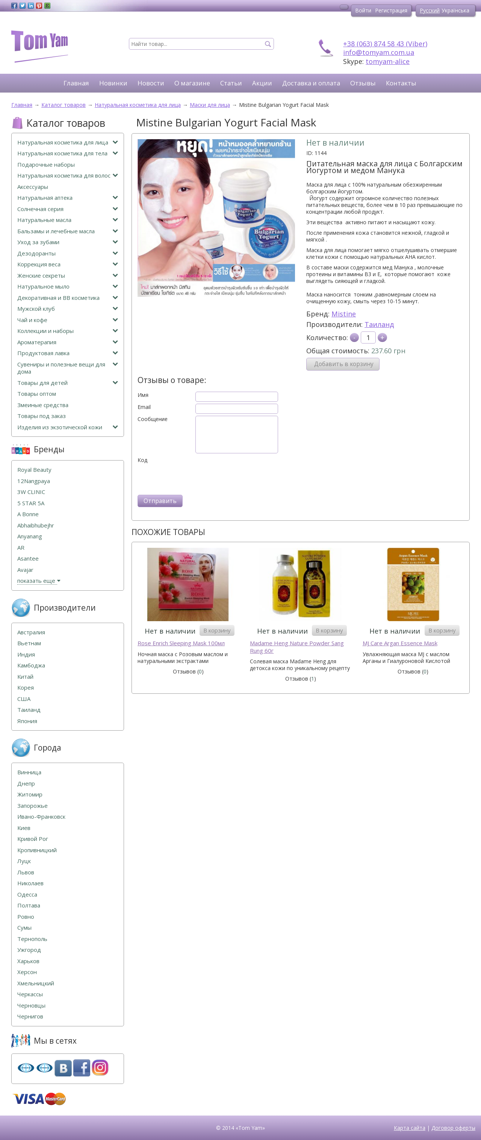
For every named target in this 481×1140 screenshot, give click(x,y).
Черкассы (30, 994)
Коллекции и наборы (67, 330)
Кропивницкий (37, 850)
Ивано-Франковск (41, 816)
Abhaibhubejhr (35, 525)
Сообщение (153, 419)
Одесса (27, 894)
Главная (76, 83)
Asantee (28, 558)
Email (144, 407)
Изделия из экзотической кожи (67, 427)
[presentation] (195, 478)
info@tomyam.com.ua (378, 52)
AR (20, 547)
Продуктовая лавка (67, 353)
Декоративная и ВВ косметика (67, 297)
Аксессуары (32, 186)
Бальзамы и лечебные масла (67, 231)
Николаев (30, 883)
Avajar (25, 569)
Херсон (27, 972)
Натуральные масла (67, 219)
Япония (27, 721)
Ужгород (29, 949)
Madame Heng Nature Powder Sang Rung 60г (297, 647)
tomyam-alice (388, 61)
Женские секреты (67, 275)
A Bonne (28, 514)
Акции (262, 83)
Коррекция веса (67, 264)
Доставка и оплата (311, 83)
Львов (25, 872)
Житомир (29, 794)
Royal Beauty (34, 469)
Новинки (113, 83)
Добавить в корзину (344, 364)
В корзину (217, 630)
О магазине (192, 83)
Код (142, 460)
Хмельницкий (35, 983)
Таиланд (379, 324)
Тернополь (32, 938)
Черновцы (31, 1005)
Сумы (24, 927)
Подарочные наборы (46, 164)
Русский (430, 10)
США (23, 698)
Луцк (24, 861)
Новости (151, 83)
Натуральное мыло (67, 286)
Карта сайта (409, 1127)
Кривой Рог (32, 838)
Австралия (31, 632)
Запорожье (32, 805)
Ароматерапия (67, 342)
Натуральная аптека (67, 197)
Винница (29, 772)
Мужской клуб (67, 308)
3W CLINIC (31, 492)
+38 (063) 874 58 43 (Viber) (385, 43)
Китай (25, 676)
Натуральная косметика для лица (67, 142)
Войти (363, 10)
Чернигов (30, 1016)
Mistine (343, 313)
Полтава (28, 905)
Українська (455, 10)
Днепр (26, 783)
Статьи (231, 83)
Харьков (28, 961)
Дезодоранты (67, 253)
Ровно (25, 916)
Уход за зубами (67, 242)
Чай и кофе (67, 320)
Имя (143, 395)
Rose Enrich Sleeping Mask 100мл (181, 643)
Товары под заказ (41, 416)
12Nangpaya (33, 481)
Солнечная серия (67, 209)
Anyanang (29, 536)
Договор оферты (453, 1127)
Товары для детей (67, 382)
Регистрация (391, 10)
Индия (26, 654)
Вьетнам (29, 643)
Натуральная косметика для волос (67, 175)
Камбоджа (31, 665)
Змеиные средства (42, 405)
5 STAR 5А (30, 503)
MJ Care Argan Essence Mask (400, 643)
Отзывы (363, 83)
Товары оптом (36, 393)
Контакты (401, 83)
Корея (25, 687)
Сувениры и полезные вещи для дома (67, 368)
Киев (23, 827)
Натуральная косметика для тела (67, 153)
